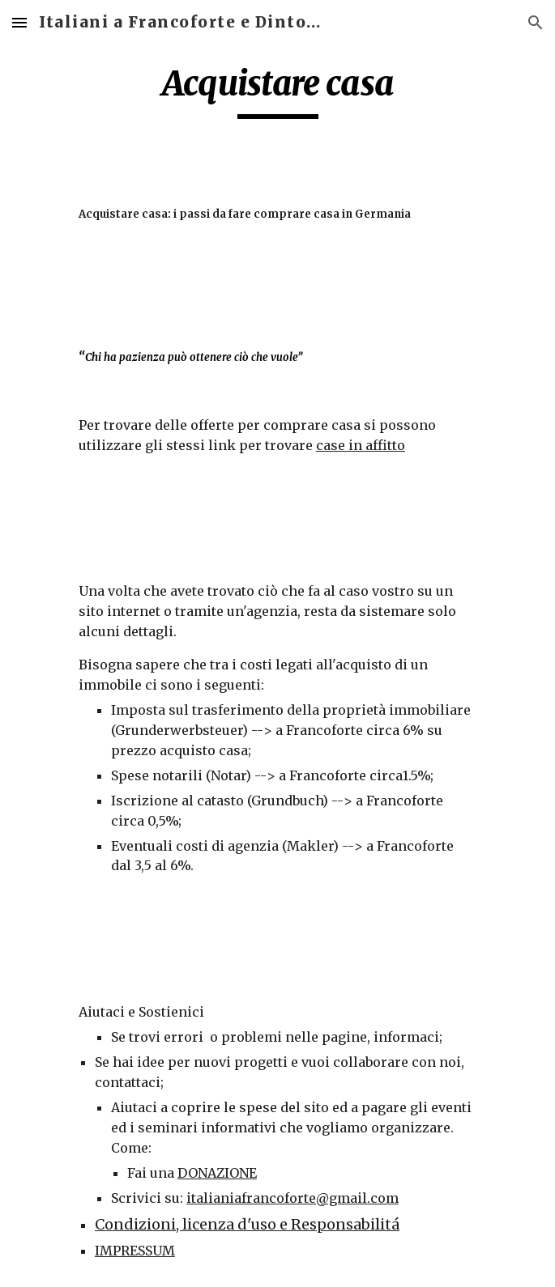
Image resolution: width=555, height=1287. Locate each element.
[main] (277, 90)
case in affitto (360, 445)
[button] (19, 22)
